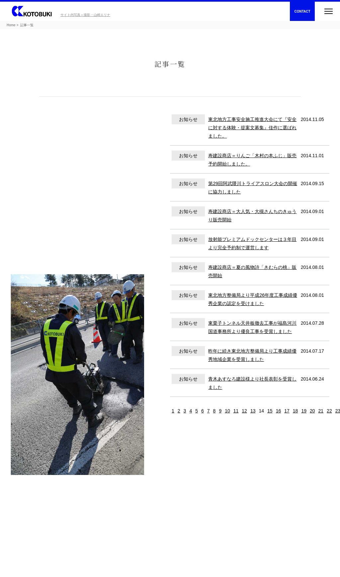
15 (270, 410)
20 (312, 410)
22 (329, 410)
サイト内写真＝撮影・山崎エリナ (85, 15)
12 (244, 410)
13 (253, 410)
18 (295, 410)
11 (236, 410)
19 (303, 410)
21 (321, 410)
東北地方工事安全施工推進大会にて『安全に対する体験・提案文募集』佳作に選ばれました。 (252, 128)
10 (227, 410)
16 (278, 410)
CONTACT (302, 11)
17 (287, 410)
